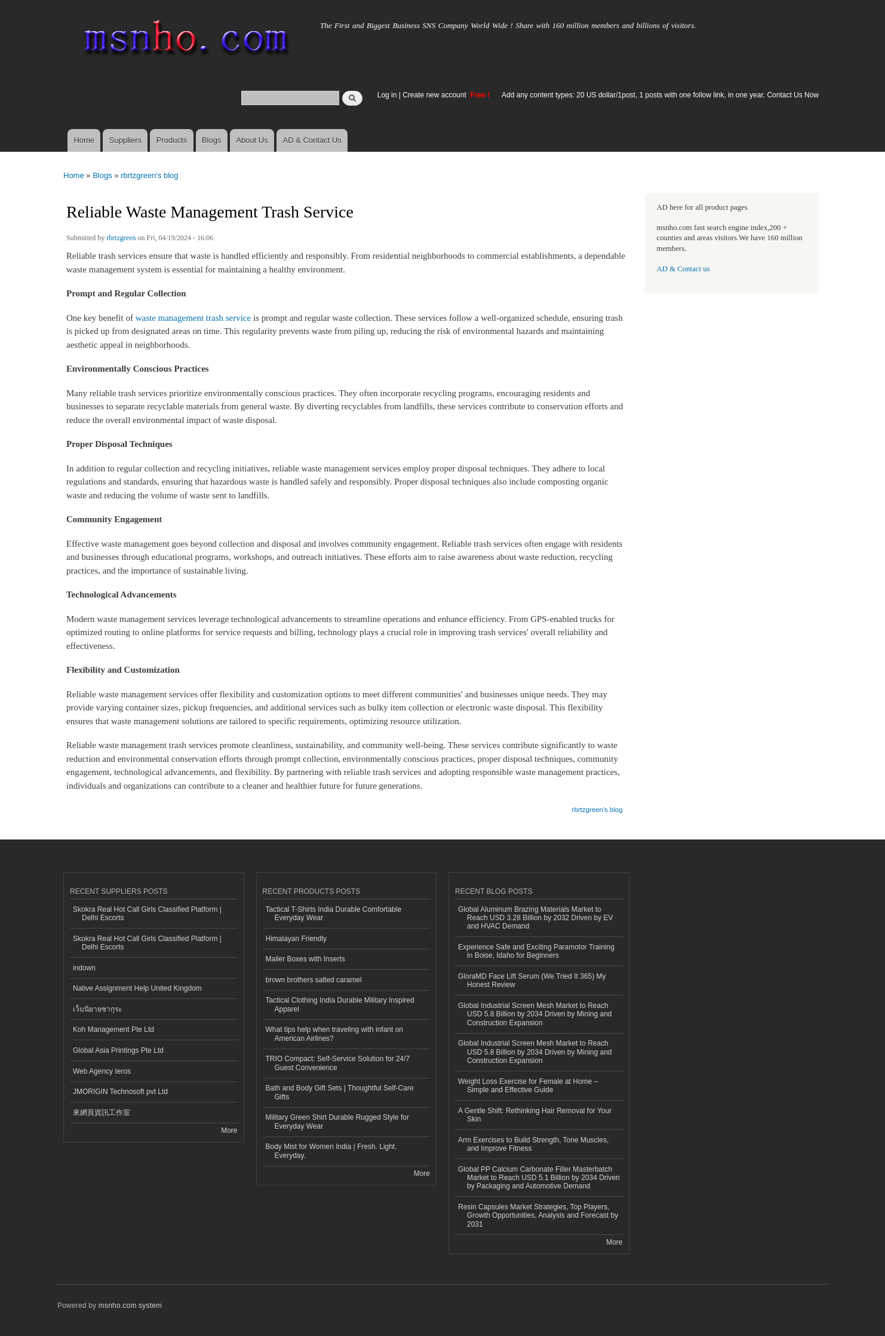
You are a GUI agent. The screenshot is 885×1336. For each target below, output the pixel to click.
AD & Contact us (683, 269)
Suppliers (125, 140)
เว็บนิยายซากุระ (97, 1009)
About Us (252, 140)
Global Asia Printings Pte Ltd (118, 1050)
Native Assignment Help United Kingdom (137, 988)
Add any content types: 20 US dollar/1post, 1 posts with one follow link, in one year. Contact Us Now (660, 95)
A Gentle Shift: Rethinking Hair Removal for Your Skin (534, 1115)
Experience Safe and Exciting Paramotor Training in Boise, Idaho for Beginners (536, 951)
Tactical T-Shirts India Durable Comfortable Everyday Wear (334, 913)
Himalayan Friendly (296, 938)
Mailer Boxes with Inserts (305, 959)
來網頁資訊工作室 (101, 1112)
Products (171, 140)
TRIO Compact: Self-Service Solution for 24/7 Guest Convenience (338, 1063)
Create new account (435, 95)
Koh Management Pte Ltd (113, 1029)
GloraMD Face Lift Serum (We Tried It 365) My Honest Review (532, 980)
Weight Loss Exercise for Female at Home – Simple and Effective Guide (528, 1085)
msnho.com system (130, 1305)
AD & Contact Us (312, 140)
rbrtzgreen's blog (149, 175)
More (229, 1130)
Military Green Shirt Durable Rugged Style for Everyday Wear (337, 1121)
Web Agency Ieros (102, 1071)
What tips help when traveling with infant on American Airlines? (335, 1033)
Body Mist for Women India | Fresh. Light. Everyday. (331, 1150)
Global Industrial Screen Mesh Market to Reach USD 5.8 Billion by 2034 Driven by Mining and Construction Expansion (534, 1014)
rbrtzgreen (121, 238)
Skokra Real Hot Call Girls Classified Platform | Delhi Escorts (147, 913)
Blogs (212, 140)
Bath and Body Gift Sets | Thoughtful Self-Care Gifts (340, 1092)
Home (83, 140)
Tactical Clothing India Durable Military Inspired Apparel (340, 1004)
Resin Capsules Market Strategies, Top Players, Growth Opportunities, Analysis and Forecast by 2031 (538, 1215)
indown (84, 968)
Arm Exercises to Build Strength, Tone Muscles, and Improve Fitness (533, 1144)
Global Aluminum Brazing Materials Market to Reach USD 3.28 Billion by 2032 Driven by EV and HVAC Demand (535, 918)
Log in (387, 95)
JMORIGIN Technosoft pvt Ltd (120, 1091)
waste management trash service (193, 318)
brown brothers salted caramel (314, 980)
